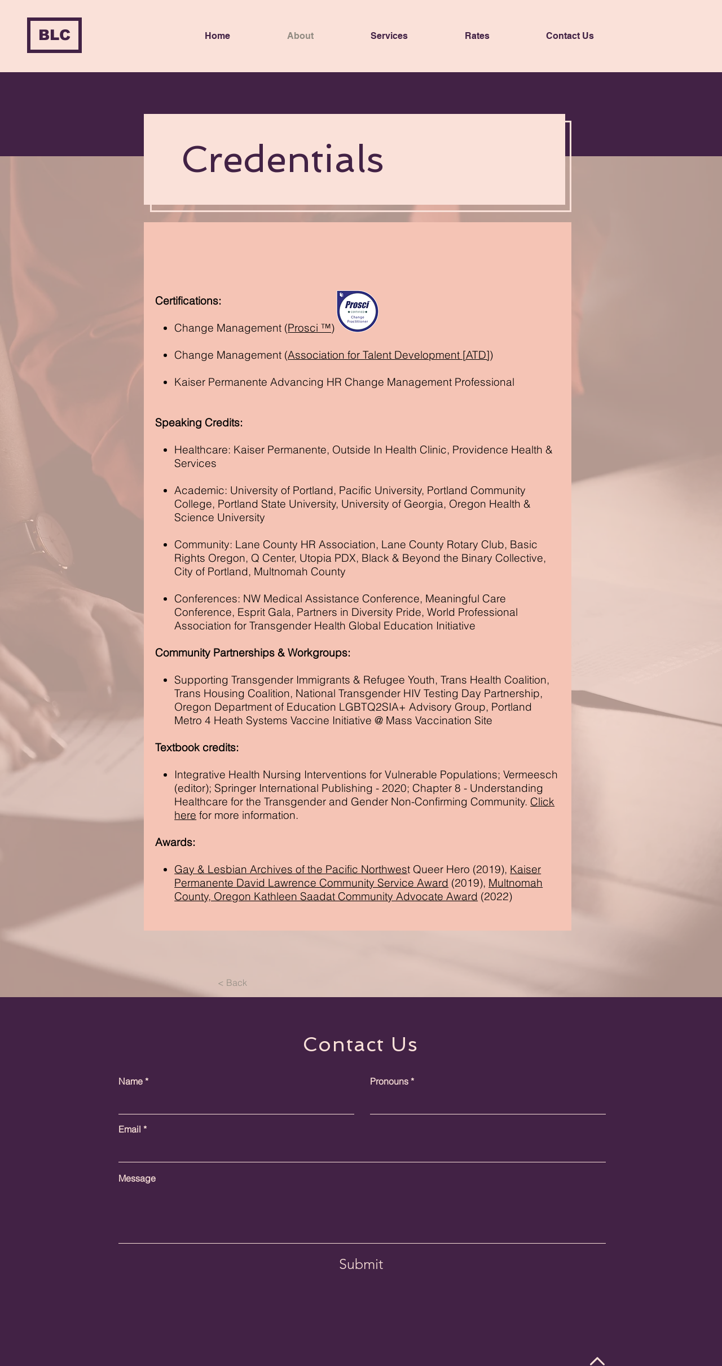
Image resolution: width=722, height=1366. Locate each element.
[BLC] (54, 35)
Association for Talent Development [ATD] (389, 355)
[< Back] (232, 982)
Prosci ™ (309, 327)
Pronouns (389, 1081)
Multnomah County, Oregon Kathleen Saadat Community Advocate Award (358, 889)
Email (129, 1129)
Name (130, 1081)
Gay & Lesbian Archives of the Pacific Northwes (290, 869)
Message (137, 1178)
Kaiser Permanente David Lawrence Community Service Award (357, 875)
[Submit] (361, 1264)
